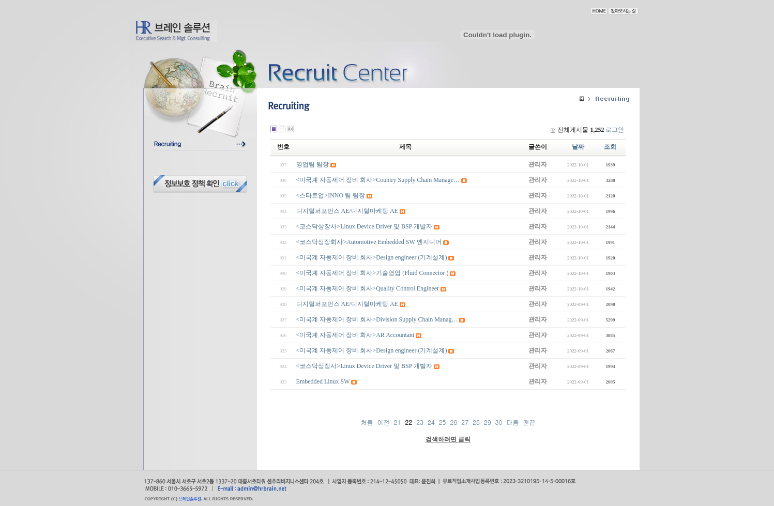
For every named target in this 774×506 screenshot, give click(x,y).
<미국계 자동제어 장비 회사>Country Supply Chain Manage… (378, 179)
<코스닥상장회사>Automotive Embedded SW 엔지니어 (369, 242)
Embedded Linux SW (323, 381)
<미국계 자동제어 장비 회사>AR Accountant (355, 335)
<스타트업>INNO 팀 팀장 (331, 195)
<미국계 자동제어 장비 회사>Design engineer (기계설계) (371, 257)
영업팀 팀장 (312, 164)
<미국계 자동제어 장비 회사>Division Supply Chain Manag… (377, 319)
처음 (367, 422)
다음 (512, 422)
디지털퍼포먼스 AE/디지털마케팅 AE (347, 210)
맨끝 (529, 422)
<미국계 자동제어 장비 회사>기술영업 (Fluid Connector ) (372, 273)
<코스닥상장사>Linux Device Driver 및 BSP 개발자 (364, 226)
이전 (383, 422)
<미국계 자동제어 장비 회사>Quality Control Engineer (367, 288)
